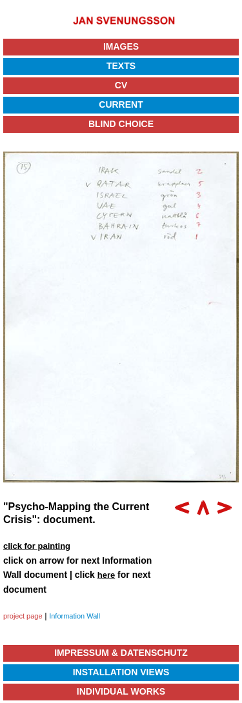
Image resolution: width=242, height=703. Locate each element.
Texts (121, 66)
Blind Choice (121, 124)
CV (121, 85)
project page (23, 616)
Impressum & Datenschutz (121, 653)
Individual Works (121, 691)
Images (121, 46)
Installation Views (121, 672)
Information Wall (74, 616)
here (106, 575)
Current (121, 104)
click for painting (36, 546)
